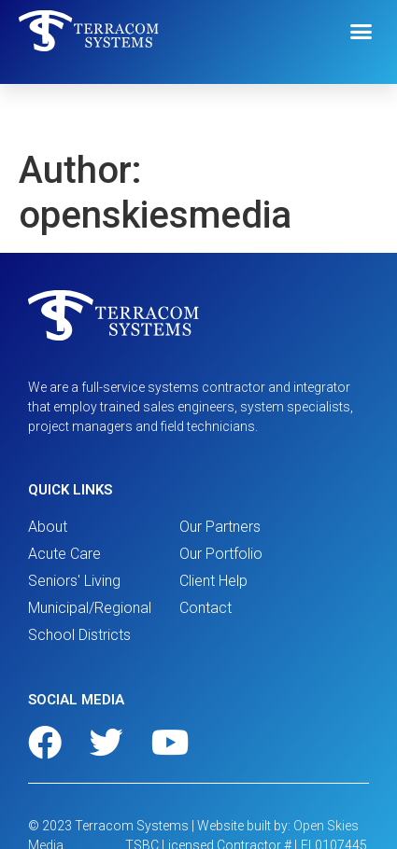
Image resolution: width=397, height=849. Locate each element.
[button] (361, 31)
